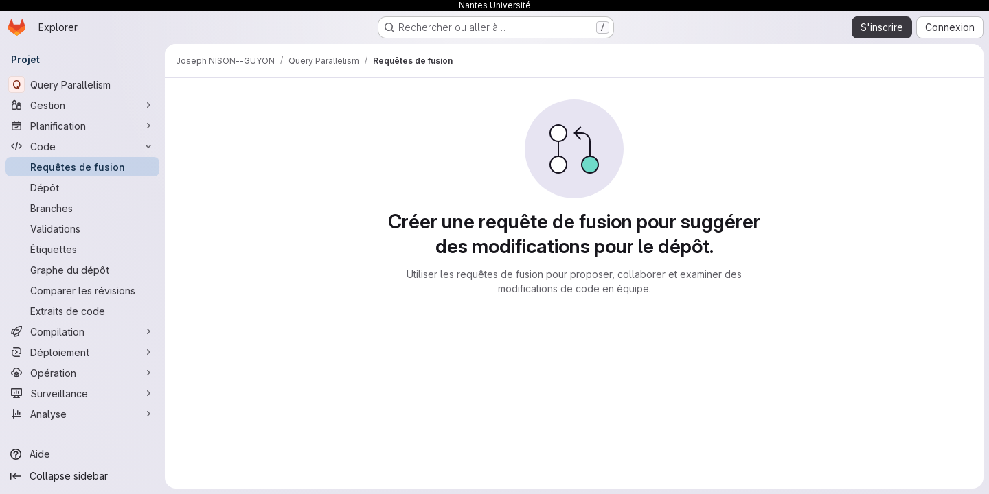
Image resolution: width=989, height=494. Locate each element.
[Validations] (82, 228)
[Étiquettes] (82, 249)
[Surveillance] (82, 393)
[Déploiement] (82, 352)
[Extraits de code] (82, 310)
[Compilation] (82, 331)
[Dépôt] (82, 187)
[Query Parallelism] (82, 84)
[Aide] (82, 454)
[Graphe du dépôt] (82, 269)
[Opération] (82, 372)
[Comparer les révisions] (82, 290)
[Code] (82, 146)
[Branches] (82, 207)
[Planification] (82, 125)
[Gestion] (82, 105)
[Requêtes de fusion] (82, 166)
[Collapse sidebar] (82, 476)
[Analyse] (82, 413)
